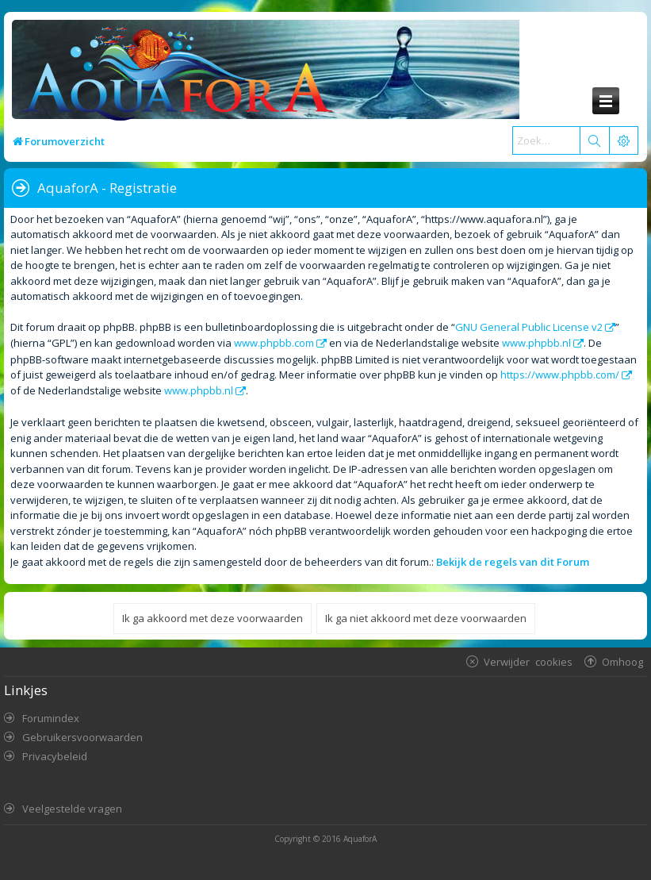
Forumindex (50, 718)
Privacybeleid (54, 756)
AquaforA (360, 838)
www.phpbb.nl (536, 343)
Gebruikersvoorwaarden (82, 737)
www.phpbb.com (274, 343)
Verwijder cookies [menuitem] (528, 661)
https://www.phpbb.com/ (559, 374)
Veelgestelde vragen (72, 808)
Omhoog (622, 661)
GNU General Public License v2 (529, 327)
